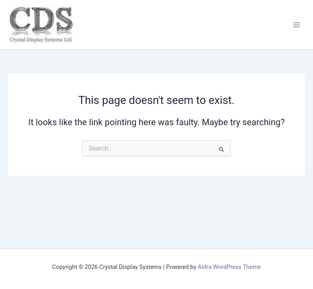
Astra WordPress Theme (229, 267)
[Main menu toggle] (296, 24)
